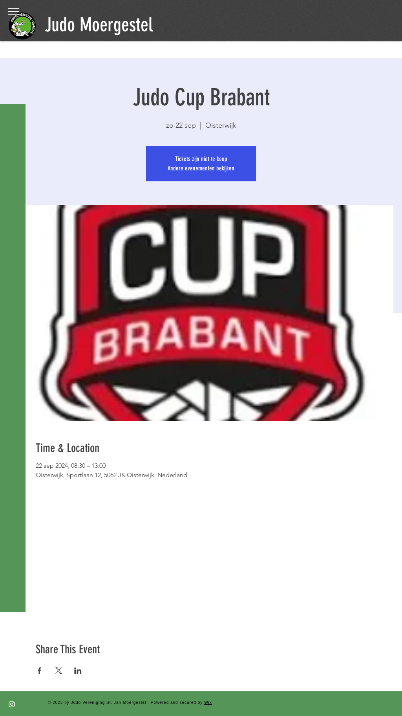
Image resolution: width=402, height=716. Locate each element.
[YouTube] (12, 688)
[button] (13, 11)
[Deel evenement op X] (58, 670)
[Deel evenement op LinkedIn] (78, 670)
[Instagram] (12, 704)
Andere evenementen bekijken (201, 168)
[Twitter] (12, 673)
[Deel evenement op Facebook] (39, 670)
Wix (208, 702)
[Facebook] (12, 657)
